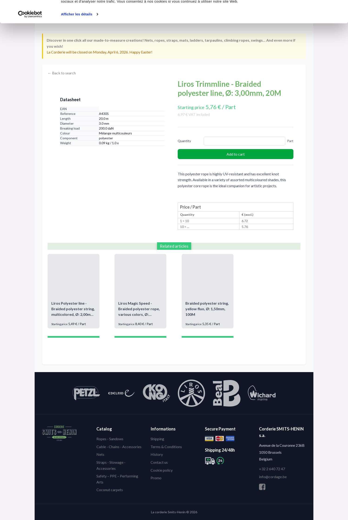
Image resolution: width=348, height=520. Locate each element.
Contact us (159, 462)
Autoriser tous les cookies (309, 12)
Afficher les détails (76, 35)
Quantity (184, 141)
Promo (156, 478)
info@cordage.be (273, 476)
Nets (100, 454)
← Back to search (62, 73)
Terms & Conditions (166, 446)
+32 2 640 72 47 (272, 469)
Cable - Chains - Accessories (118, 446)
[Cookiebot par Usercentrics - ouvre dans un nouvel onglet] (30, 35)
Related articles (174, 246)
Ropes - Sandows (109, 439)
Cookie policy (162, 470)
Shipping (157, 439)
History (157, 454)
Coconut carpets (109, 489)
